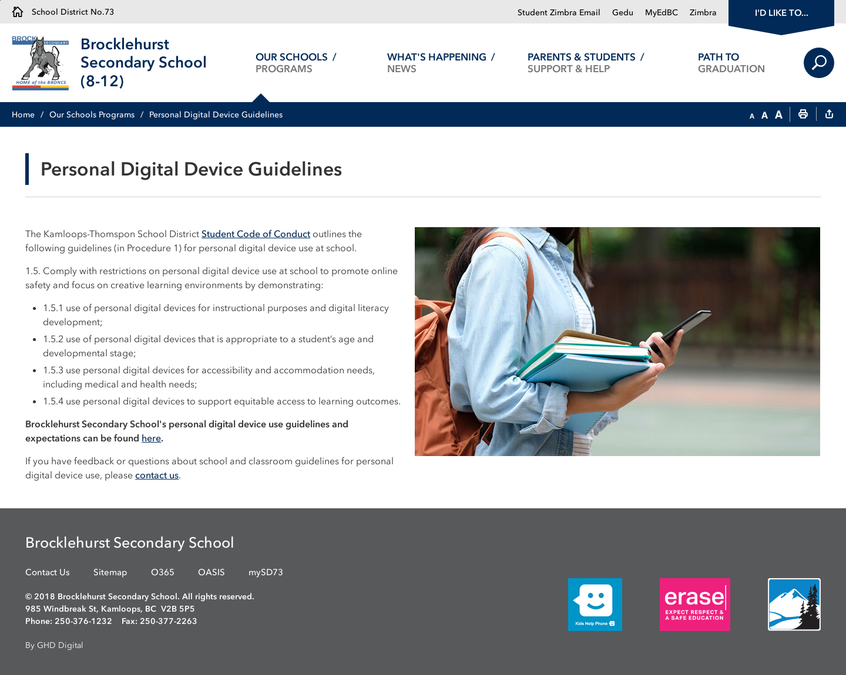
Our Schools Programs (92, 115)
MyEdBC (661, 13)
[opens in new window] (577, 604)
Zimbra (703, 13)
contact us (157, 475)
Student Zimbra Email (559, 13)
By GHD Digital (54, 645)
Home (23, 115)
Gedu (622, 13)
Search (819, 63)
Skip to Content (0, 0)
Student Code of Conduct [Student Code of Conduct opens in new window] (256, 233)
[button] (752, 115)
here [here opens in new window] (151, 438)
